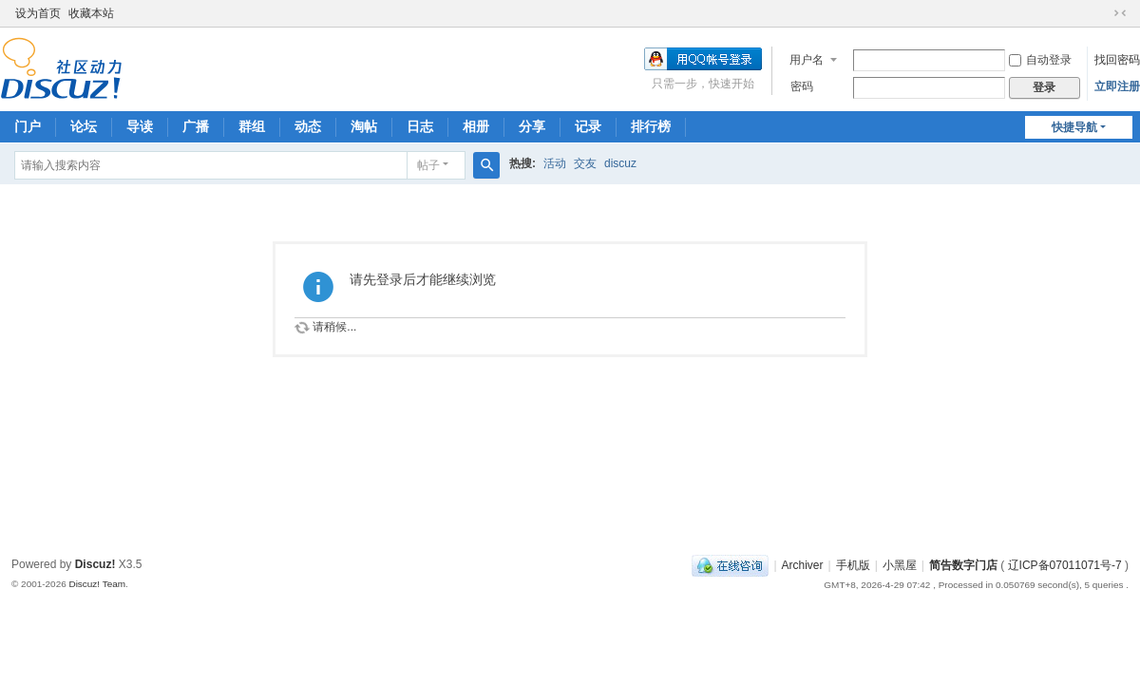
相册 (476, 126)
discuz (620, 163)
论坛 (83, 126)
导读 (139, 126)
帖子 (428, 165)
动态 (307, 126)
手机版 (853, 565)
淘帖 (364, 126)
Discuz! (95, 564)
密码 (801, 86)
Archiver (803, 565)
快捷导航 (1074, 127)
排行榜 (651, 126)
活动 (554, 163)
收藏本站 (91, 13)
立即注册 (1117, 86)
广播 (195, 126)
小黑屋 (900, 565)
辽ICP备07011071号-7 (1065, 565)
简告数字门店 (963, 565)
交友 (585, 163)
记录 (588, 126)
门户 (27, 126)
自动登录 (1040, 59)
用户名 (806, 59)
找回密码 (1117, 59)
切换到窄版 (1120, 13)
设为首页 (38, 13)
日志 (420, 126)
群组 (251, 126)
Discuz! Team (96, 584)
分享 (532, 126)
